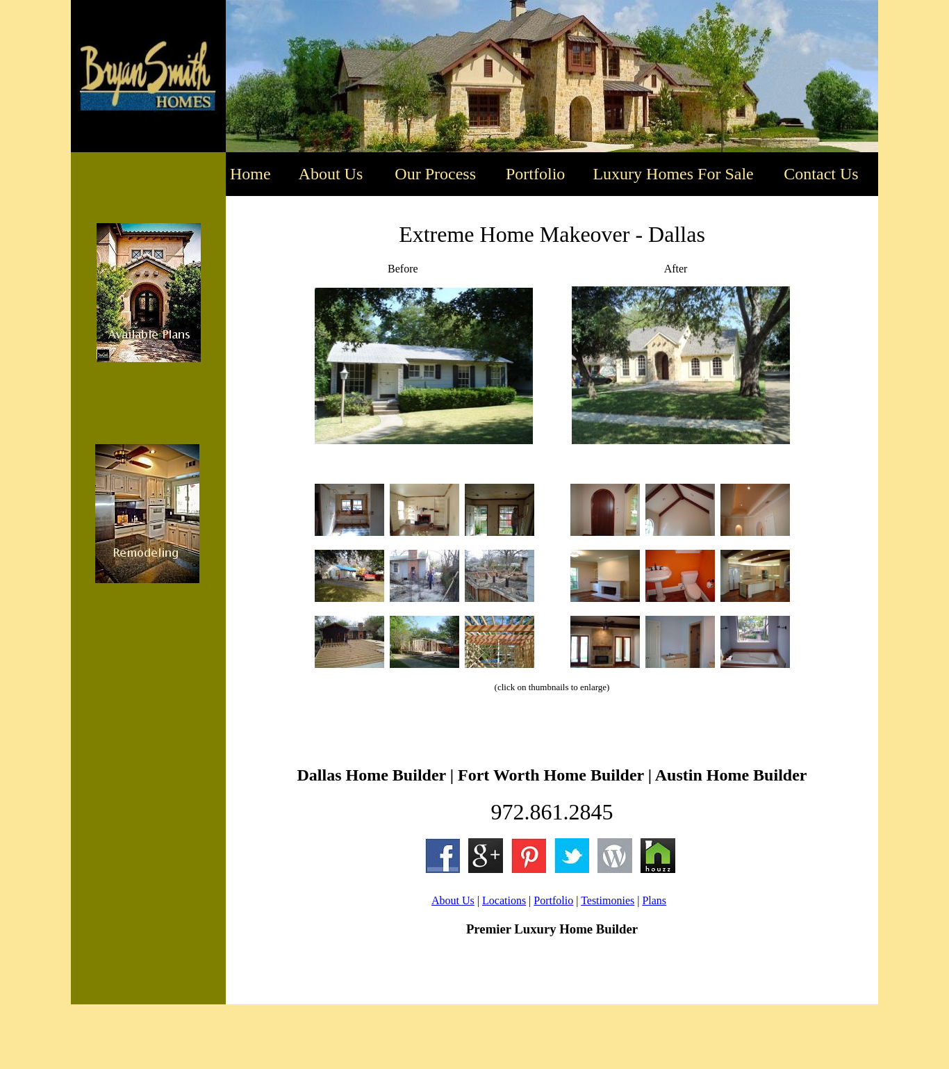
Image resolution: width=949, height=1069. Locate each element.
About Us (452, 900)
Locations (504, 900)
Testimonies (607, 900)
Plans (654, 900)
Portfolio (553, 900)
